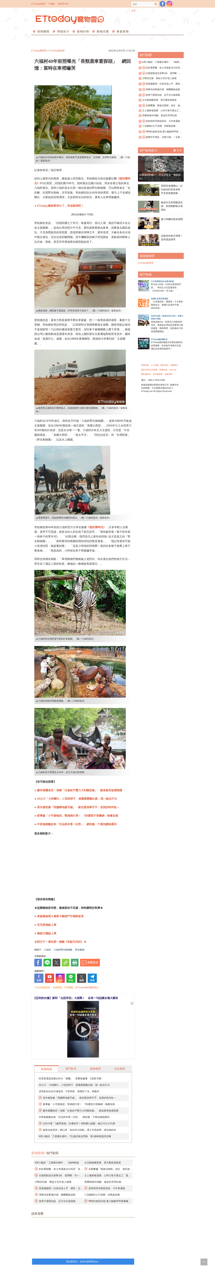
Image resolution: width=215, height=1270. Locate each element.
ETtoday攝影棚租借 (159, 339)
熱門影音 (70, 1068)
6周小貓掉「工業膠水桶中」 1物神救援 (57, 1162)
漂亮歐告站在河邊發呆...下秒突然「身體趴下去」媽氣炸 (69, 1091)
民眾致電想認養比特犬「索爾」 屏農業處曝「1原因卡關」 (71, 1078)
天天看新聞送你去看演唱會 (162, 281)
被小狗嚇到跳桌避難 (172, 219)
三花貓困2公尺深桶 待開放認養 (102, 1194)
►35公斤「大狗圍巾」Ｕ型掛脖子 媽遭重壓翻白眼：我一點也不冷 (75, 798)
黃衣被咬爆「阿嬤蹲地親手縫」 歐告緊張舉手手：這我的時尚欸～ (79, 1097)
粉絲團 (162, 4)
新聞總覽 (43, 31)
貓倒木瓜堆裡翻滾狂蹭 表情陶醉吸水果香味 (172, 206)
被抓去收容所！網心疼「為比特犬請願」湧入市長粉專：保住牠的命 (79, 1130)
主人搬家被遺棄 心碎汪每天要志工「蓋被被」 (159, 110)
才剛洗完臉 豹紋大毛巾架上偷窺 (53, 1182)
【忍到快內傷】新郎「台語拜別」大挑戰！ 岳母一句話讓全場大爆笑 (75, 998)
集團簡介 (174, 365)
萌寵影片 (62, 31)
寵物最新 (95, 1068)
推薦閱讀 (46, 1069)
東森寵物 (122, 31)
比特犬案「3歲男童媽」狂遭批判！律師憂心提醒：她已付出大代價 (79, 1123)
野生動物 (79, 949)
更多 (177, 150)
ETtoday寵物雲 (70, 19)
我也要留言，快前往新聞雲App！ (83, 1261)
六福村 (47, 949)
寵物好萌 (82, 31)
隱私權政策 (146, 374)
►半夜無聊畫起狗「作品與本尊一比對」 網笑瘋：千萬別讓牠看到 (75, 824)
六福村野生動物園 (63, 949)
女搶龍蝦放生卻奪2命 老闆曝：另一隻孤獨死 (160, 73)
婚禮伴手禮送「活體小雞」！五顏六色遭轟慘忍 (160, 137)
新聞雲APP (63, 4)
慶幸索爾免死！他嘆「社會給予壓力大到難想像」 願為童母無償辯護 (80, 1110)
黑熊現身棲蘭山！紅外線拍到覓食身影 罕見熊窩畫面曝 (172, 189)
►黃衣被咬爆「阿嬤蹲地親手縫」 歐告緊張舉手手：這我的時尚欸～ (76, 807)
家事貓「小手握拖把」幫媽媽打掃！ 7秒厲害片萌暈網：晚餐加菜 (79, 1104)
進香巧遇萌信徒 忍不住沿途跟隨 (57, 1201)
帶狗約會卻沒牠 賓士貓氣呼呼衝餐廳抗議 (160, 131)
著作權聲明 (158, 374)
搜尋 (156, 4)
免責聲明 (168, 374)
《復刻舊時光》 (96, 527)
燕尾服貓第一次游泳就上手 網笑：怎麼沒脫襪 (160, 84)
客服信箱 (163, 370)
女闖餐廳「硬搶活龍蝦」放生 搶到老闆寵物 (160, 105)
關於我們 (164, 365)
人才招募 (155, 365)
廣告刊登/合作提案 (149, 370)
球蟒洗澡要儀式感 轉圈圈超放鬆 (57, 1194)
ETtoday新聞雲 (38, 4)
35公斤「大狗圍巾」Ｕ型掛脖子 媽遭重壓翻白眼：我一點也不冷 (74, 1085)
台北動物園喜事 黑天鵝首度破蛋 (102, 1162)
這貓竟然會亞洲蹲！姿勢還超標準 (172, 237)
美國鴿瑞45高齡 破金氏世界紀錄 (102, 1182)
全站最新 (119, 1068)
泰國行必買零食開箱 (159, 298)
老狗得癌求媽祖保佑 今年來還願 (106, 1188)
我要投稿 (145, 365)
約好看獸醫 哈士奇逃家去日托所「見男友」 (159, 68)
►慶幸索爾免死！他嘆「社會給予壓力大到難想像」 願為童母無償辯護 (78, 790)
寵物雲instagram (169, 4)
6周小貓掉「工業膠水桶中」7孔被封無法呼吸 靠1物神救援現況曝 (75, 1136)
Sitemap (172, 370)
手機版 (51, 4)
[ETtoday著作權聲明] (86, 987)
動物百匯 (102, 31)
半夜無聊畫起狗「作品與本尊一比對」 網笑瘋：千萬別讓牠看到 (74, 1117)
